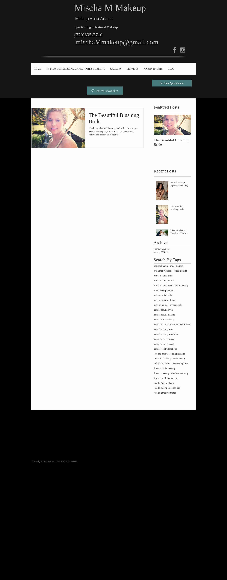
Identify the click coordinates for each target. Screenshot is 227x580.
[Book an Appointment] (172, 83)
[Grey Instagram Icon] (182, 50)
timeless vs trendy (179, 373)
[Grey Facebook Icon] (174, 50)
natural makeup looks (164, 339)
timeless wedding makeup (166, 378)
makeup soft (176, 305)
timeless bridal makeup (164, 368)
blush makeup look (163, 271)
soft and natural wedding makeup (169, 354)
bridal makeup (180, 271)
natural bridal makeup (164, 319)
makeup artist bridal (163, 295)
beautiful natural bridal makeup (168, 266)
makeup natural (161, 305)
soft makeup (179, 358)
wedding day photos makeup (167, 388)
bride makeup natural (164, 290)
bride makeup (181, 285)
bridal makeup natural (164, 280)
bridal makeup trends (163, 285)
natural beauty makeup (164, 314)
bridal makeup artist (163, 275)
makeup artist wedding (164, 300)
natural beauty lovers (163, 310)
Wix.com (73, 461)
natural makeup (161, 324)
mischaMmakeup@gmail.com (116, 42)
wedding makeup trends (165, 393)
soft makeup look (162, 363)
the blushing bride (180, 363)
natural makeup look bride (166, 334)
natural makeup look (163, 329)
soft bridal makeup (162, 358)
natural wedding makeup (165, 349)
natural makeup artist (180, 324)
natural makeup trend (164, 344)
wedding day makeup (164, 383)
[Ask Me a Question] (105, 90)
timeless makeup (161, 373)
